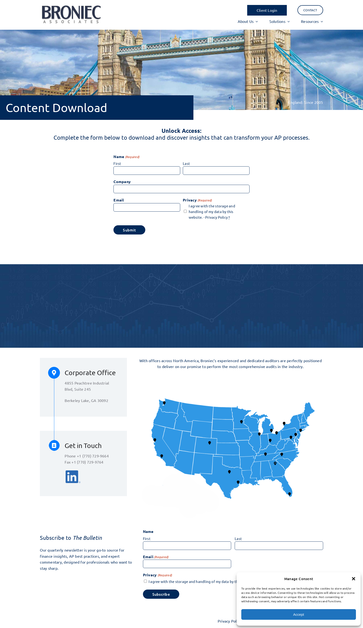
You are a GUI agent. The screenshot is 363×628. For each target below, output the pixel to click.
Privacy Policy (216, 217)
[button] (353, 578)
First (117, 163)
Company (122, 181)
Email (118, 199)
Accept (298, 614)
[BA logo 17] (71, 5)
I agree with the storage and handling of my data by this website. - (212, 211)
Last (186, 163)
